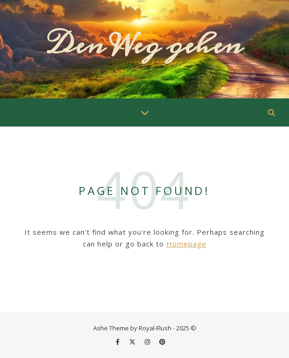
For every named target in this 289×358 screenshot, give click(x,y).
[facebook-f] (118, 341)
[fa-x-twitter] (133, 341)
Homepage (186, 243)
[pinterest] (162, 341)
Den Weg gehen (144, 45)
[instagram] (148, 341)
